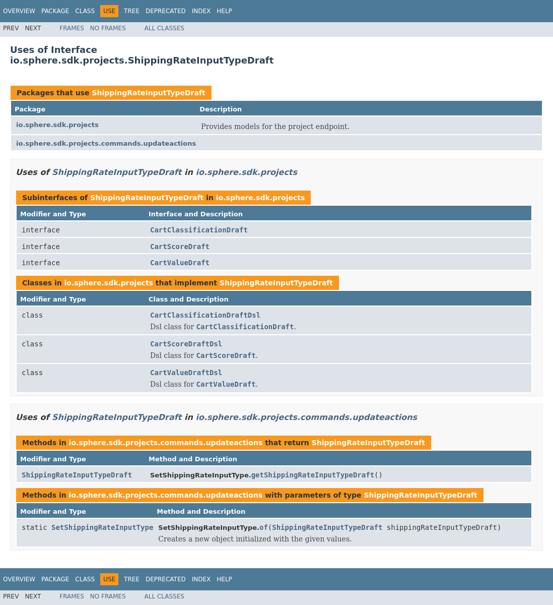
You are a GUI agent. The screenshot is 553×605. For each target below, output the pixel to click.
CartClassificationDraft (199, 230)
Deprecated (166, 11)
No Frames (108, 28)
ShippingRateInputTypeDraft (148, 93)
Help (224, 11)
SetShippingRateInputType (102, 527)
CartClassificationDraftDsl (205, 315)
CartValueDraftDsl (186, 373)
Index (201, 11)
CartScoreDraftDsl (186, 344)
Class (85, 11)
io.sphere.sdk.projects (57, 125)
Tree (132, 11)
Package (55, 11)
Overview (19, 11)
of (263, 527)
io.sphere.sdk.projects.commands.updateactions (106, 143)
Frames (71, 28)
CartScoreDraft (180, 247)
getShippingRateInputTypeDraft (312, 475)
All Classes (164, 28)
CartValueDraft (180, 263)
